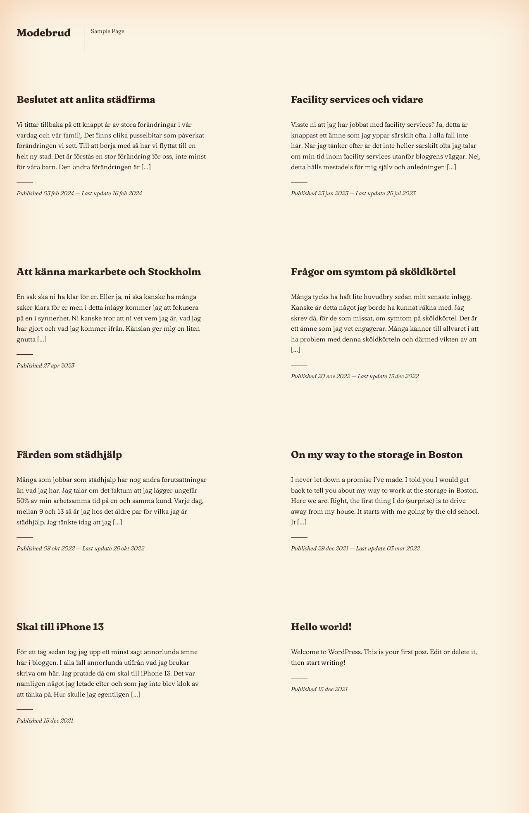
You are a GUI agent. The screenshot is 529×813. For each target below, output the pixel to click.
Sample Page (107, 31)
